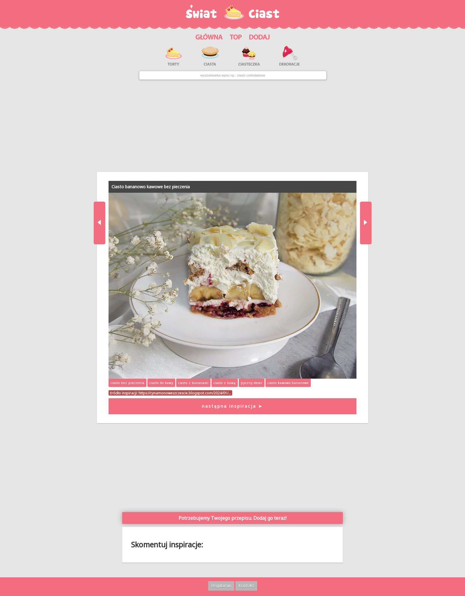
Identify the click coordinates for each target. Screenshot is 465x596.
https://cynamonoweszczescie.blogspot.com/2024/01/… (184, 393)
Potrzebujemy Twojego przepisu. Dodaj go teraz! (232, 518)
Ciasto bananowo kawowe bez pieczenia (151, 186)
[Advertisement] (232, 125)
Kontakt (246, 585)
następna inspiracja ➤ (232, 406)
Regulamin (221, 585)
